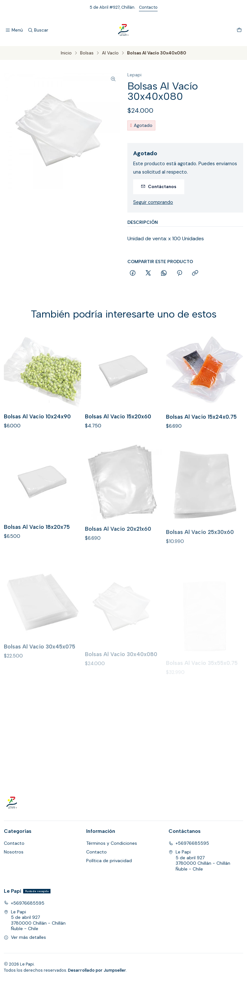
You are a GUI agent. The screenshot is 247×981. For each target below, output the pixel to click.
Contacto (148, 7)
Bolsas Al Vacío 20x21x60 (118, 557)
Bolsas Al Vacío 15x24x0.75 (201, 432)
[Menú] (14, 30)
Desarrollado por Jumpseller (97, 970)
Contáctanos (158, 186)
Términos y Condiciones (111, 843)
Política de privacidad (109, 860)
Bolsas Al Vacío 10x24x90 (37, 421)
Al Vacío (110, 53)
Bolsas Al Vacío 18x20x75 (37, 551)
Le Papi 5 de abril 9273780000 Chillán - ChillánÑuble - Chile (199, 860)
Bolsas (87, 53)
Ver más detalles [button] (25, 937)
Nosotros (13, 852)
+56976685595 (189, 843)
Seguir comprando (153, 202)
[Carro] (239, 30)
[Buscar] (37, 30)
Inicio (66, 53)
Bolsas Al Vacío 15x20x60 (118, 426)
